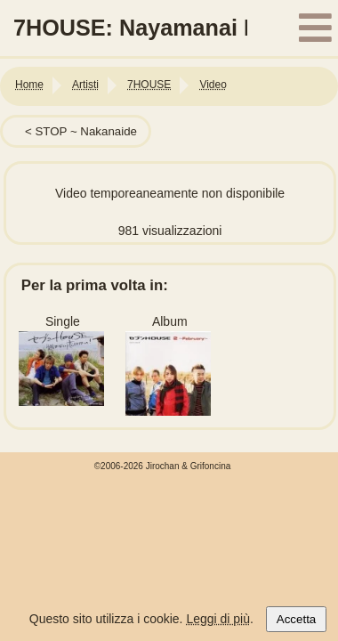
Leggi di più (218, 619)
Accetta (296, 619)
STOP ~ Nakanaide (85, 131)
